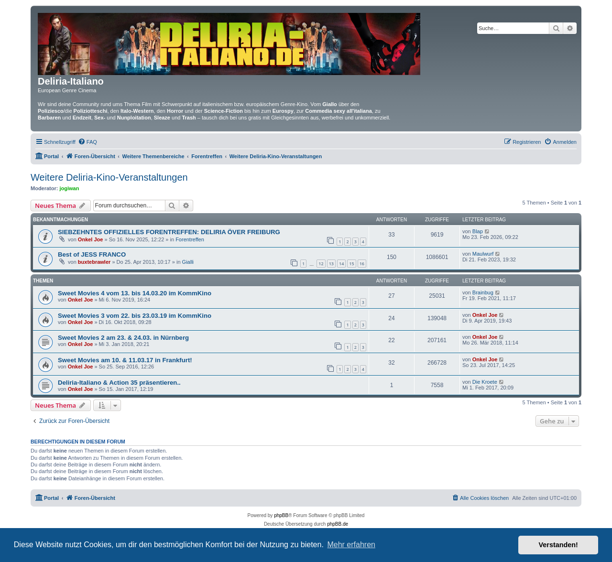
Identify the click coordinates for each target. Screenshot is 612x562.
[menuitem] (87, 142)
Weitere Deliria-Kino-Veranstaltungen (109, 177)
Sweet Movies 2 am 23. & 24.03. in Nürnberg (123, 337)
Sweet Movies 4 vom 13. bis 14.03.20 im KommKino (134, 293)
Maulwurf (483, 254)
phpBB (281, 515)
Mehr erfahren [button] (351, 544)
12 (320, 263)
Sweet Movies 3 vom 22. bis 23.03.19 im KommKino (134, 315)
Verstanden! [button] (558, 545)
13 (331, 263)
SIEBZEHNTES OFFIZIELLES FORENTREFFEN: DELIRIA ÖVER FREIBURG (169, 232)
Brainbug (482, 292)
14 (341, 263)
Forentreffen (189, 239)
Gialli (188, 262)
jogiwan (69, 188)
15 (351, 263)
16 (362, 263)
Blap (477, 231)
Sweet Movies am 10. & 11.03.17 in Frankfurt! (125, 360)
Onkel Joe (90, 239)
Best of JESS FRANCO (92, 254)
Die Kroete (484, 382)
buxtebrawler (94, 262)
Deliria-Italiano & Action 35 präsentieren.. (119, 382)
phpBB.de (337, 524)
